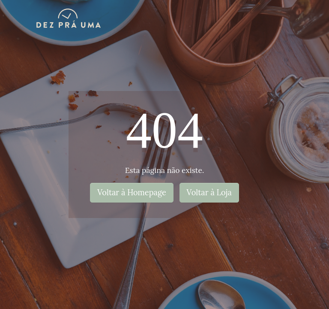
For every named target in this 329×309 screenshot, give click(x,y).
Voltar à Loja (209, 192)
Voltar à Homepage (131, 192)
